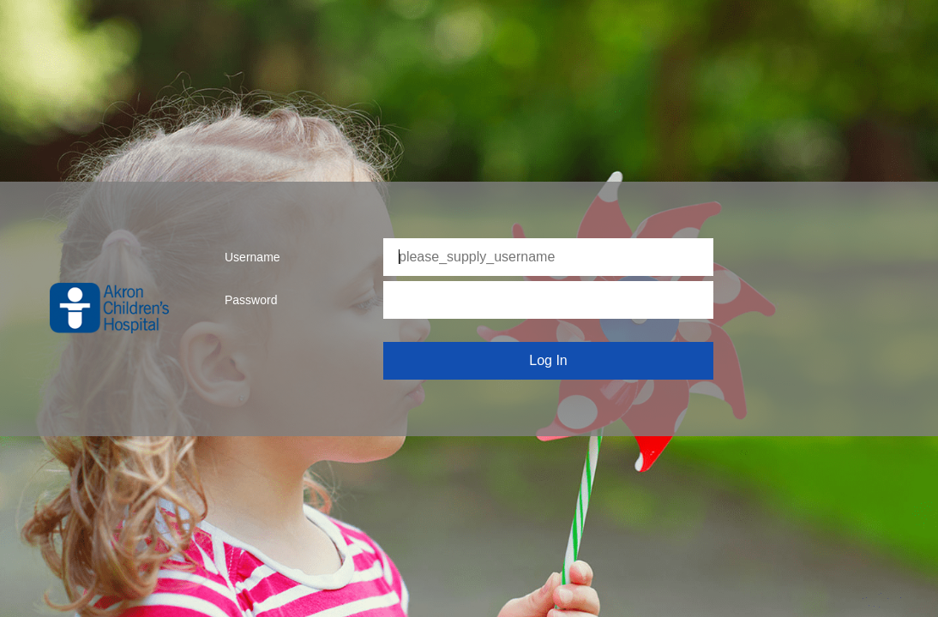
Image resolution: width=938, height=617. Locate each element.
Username (252, 257)
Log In (548, 360)
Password (251, 300)
